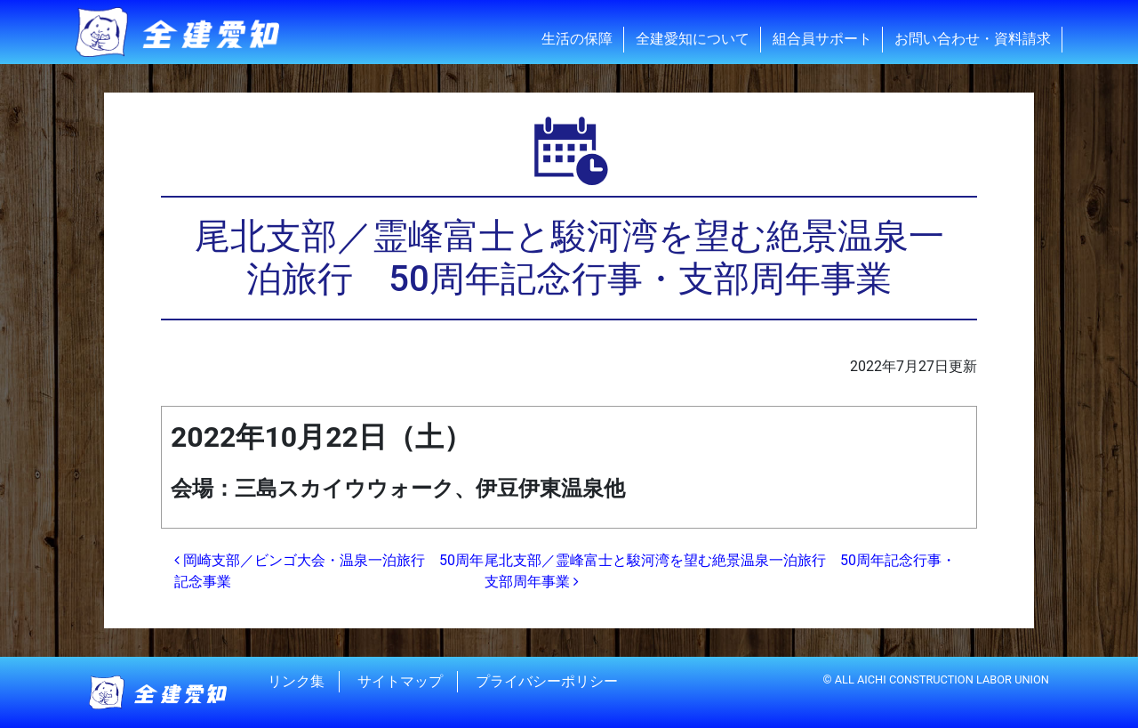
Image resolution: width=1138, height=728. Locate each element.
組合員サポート (822, 38)
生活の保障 (577, 38)
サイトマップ (400, 681)
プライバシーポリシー (547, 681)
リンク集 (296, 681)
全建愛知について (692, 38)
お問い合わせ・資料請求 (972, 38)
